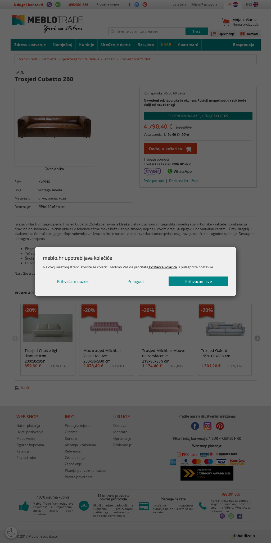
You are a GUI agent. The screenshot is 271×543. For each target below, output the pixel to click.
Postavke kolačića (162, 267)
